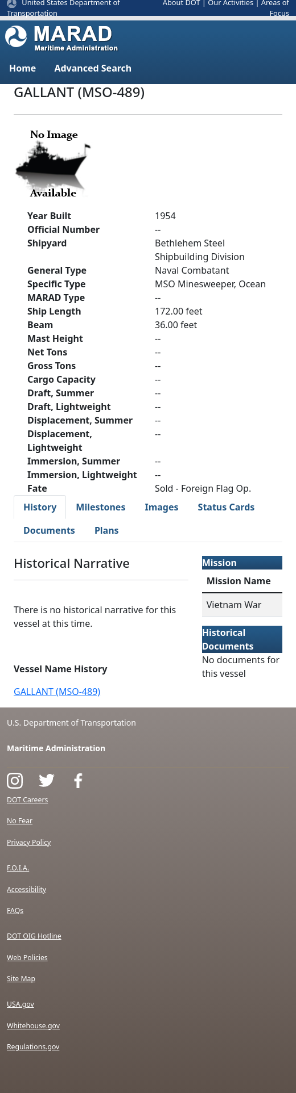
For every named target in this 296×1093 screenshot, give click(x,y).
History (39, 507)
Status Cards (226, 507)
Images (161, 507)
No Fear (19, 821)
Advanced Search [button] (92, 68)
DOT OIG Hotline (34, 936)
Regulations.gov (33, 1047)
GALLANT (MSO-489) (57, 691)
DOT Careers (27, 800)
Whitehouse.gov (33, 1026)
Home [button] (22, 68)
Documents (49, 530)
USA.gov (20, 1004)
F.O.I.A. (18, 868)
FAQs (15, 910)
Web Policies (27, 957)
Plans (106, 530)
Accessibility (26, 889)
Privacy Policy (29, 842)
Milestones (100, 507)
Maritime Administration (56, 748)
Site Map (21, 978)
